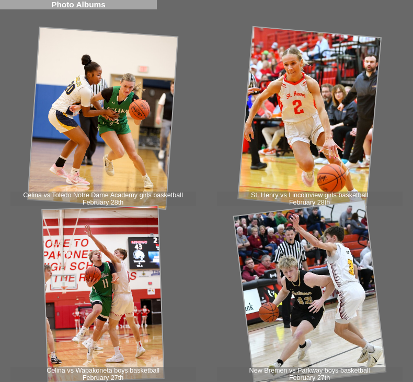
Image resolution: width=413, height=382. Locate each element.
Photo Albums (78, 4)
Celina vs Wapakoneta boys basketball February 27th (103, 374)
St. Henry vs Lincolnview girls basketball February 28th (309, 199)
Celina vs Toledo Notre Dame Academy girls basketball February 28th (103, 199)
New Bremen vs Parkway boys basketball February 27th (309, 374)
